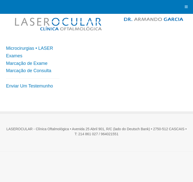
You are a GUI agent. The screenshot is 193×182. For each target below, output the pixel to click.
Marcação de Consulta (28, 70)
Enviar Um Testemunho (29, 85)
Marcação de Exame (26, 63)
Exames (14, 55)
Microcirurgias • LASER (29, 48)
